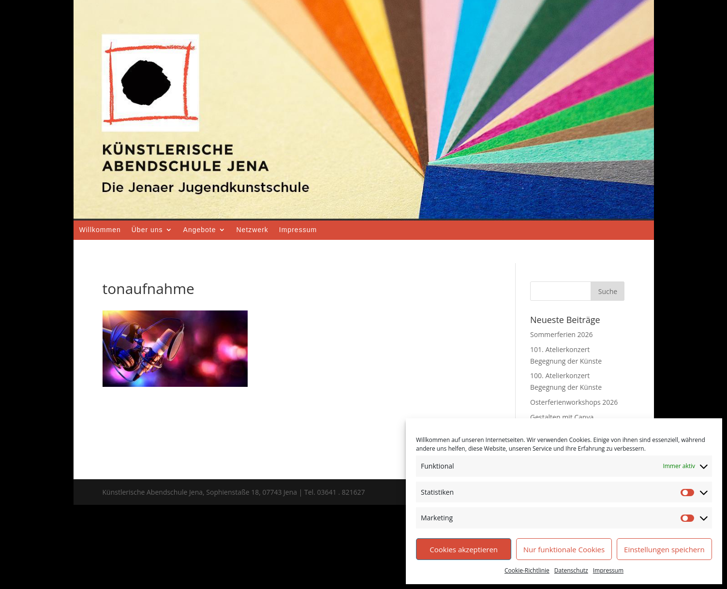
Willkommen (100, 230)
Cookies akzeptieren (464, 549)
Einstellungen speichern (664, 549)
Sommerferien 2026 (561, 334)
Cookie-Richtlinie (526, 570)
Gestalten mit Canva (561, 417)
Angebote (199, 230)
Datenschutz (571, 570)
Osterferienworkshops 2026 (574, 402)
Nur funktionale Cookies (564, 549)
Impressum (608, 570)
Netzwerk (252, 230)
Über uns (147, 230)
